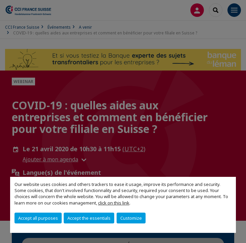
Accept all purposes (38, 218)
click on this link (113, 203)
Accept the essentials (89, 218)
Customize (131, 218)
